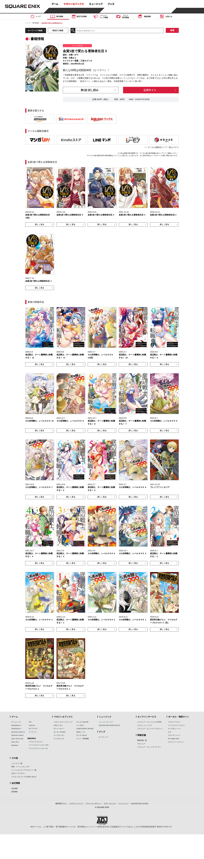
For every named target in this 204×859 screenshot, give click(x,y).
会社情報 (14, 788)
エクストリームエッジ (176, 742)
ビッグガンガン (59, 739)
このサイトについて (76, 803)
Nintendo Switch (17, 735)
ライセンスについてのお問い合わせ (23, 777)
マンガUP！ (80, 725)
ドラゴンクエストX (35, 742)
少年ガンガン (58, 725)
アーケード (33, 732)
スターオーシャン (174, 735)
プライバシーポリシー (93, 803)
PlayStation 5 (16, 725)
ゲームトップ (16, 722)
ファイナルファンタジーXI (38, 748)
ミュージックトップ (106, 722)
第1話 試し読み (89, 90)
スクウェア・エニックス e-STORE (149, 722)
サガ (169, 732)
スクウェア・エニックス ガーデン (149, 747)
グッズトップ (103, 737)
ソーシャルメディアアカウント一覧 (23, 770)
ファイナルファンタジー (176, 725)
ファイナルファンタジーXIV (38, 745)
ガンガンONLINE (82, 722)
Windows (14, 745)
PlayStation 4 (16, 729)
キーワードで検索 (35, 30)
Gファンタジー (59, 729)
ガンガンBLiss (81, 735)
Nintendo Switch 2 (18, 732)
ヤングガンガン (59, 735)
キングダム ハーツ (174, 729)
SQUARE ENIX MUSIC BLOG (109, 725)
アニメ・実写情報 (82, 739)
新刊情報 (36, 23)
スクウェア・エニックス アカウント (150, 729)
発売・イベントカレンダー (20, 767)
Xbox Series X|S (17, 739)
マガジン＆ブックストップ (63, 722)
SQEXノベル (80, 732)
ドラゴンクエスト (174, 722)
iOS (30, 722)
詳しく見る (39, 224)
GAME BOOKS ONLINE (84, 729)
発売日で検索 (57, 30)
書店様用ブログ (60, 803)
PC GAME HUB (173, 739)
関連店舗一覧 (142, 740)
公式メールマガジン (18, 773)
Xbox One (15, 742)
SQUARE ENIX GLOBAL (140, 803)
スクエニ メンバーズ (144, 725)
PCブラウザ (33, 729)
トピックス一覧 (16, 763)
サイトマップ (123, 803)
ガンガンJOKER (59, 732)
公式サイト (149, 90)
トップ (27, 23)
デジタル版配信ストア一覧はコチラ (163, 147)
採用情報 (14, 792)
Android (32, 725)
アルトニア (141, 744)
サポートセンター (110, 803)
